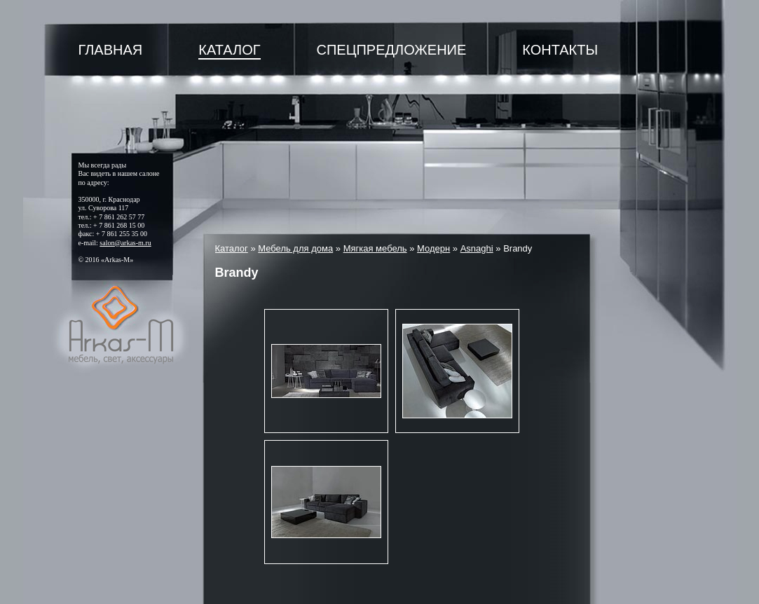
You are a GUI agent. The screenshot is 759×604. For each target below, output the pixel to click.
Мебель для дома (295, 248)
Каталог (229, 49)
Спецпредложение (392, 49)
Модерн (433, 248)
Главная (110, 49)
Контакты (560, 49)
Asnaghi (476, 248)
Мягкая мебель (375, 248)
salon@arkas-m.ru (125, 243)
